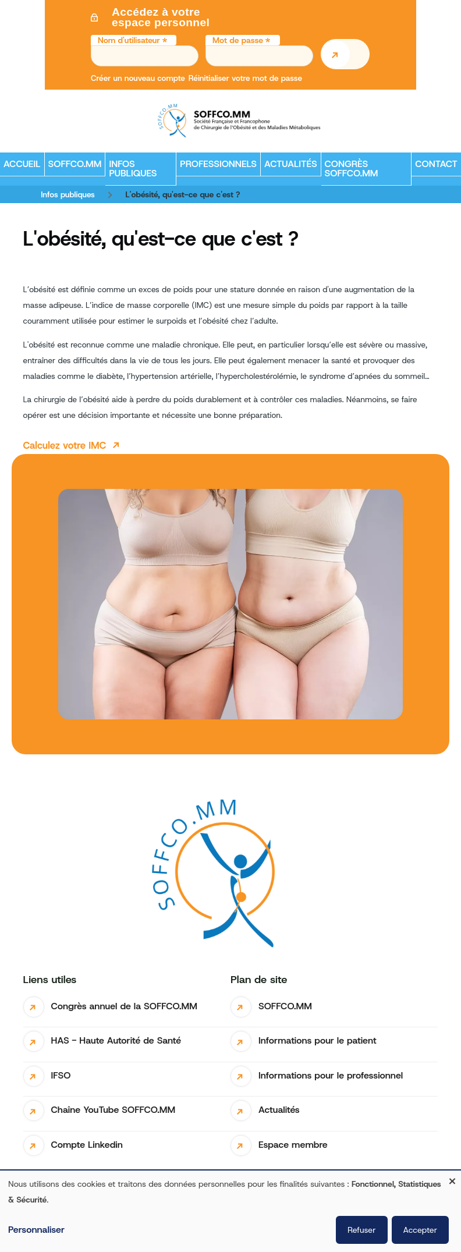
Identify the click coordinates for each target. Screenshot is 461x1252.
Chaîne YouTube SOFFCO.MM (113, 1110)
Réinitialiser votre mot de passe (245, 78)
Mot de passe (237, 40)
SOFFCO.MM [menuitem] (73, 167)
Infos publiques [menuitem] (131, 171)
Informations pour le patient (317, 1040)
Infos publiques (68, 194)
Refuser (361, 1230)
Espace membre (293, 1144)
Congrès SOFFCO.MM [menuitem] (351, 168)
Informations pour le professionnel (330, 1075)
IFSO (61, 1075)
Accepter (420, 1230)
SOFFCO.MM (285, 1006)
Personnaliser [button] (36, 1229)
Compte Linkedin (87, 1144)
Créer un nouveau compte (138, 78)
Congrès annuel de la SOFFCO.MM (124, 1006)
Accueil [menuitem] (22, 164)
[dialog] (230, 1211)
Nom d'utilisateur (129, 40)
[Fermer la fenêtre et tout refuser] (452, 1178)
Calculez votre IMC (65, 445)
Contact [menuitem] (436, 164)
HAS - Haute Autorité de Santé (116, 1040)
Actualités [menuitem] (290, 164)
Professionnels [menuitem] (216, 167)
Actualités (279, 1110)
